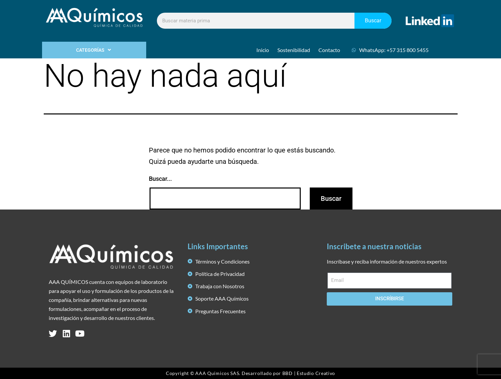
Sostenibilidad (293, 50)
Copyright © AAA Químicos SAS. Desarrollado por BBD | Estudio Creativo (250, 373)
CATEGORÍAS (94, 50)
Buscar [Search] (373, 20)
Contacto (329, 50)
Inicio (262, 50)
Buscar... (160, 178)
